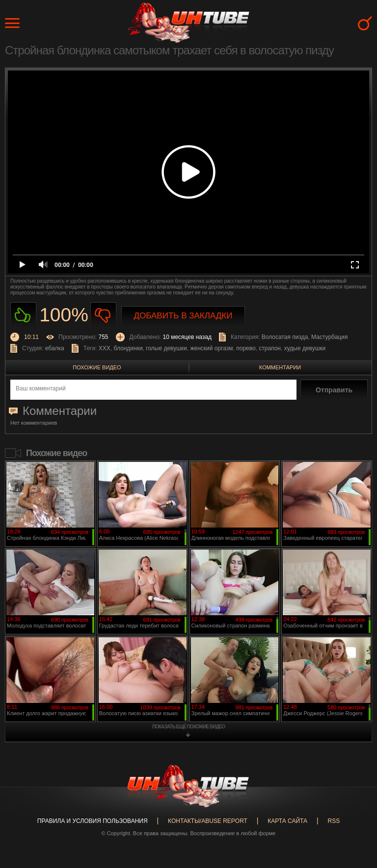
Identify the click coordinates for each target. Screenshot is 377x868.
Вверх (355, 817)
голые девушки (166, 348)
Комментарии (280, 367)
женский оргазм (211, 348)
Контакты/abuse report (207, 821)
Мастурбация (329, 337)
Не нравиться (103, 315)
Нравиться (23, 315)
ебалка (54, 348)
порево (245, 348)
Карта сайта (287, 821)
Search (365, 23)
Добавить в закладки (183, 315)
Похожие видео (97, 367)
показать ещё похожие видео (188, 726)
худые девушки (305, 348)
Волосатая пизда (285, 337)
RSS (333, 821)
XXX (104, 348)
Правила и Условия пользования (92, 821)
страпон (270, 348)
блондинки (128, 348)
